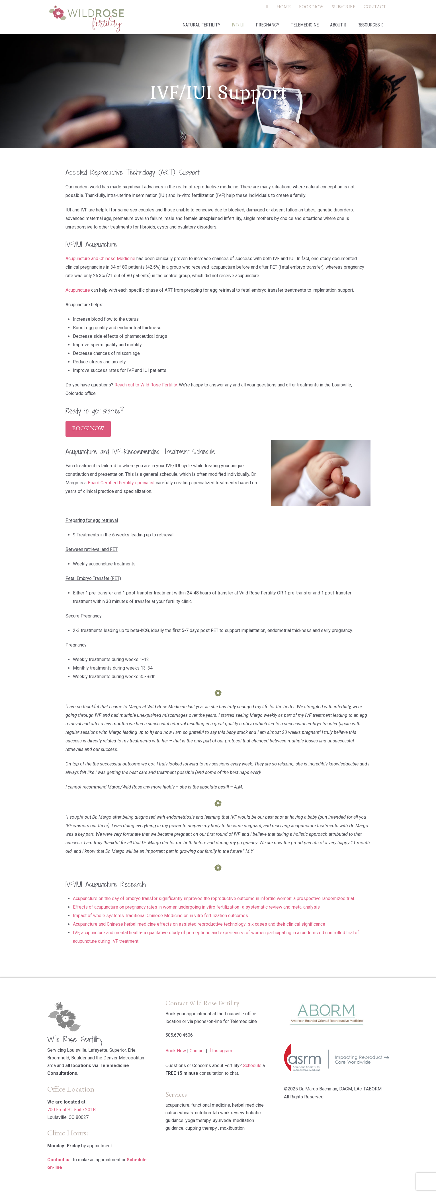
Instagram (222, 1050)
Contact (197, 1050)
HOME (283, 7)
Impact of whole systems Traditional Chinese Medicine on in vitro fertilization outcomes (160, 915)
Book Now (88, 428)
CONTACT (375, 7)
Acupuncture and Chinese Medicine (100, 258)
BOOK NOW (311, 7)
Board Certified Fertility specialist (121, 482)
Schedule (252, 1065)
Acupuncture (77, 290)
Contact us (59, 1159)
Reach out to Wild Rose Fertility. (146, 385)
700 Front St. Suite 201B (71, 1109)
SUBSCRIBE (343, 7)
